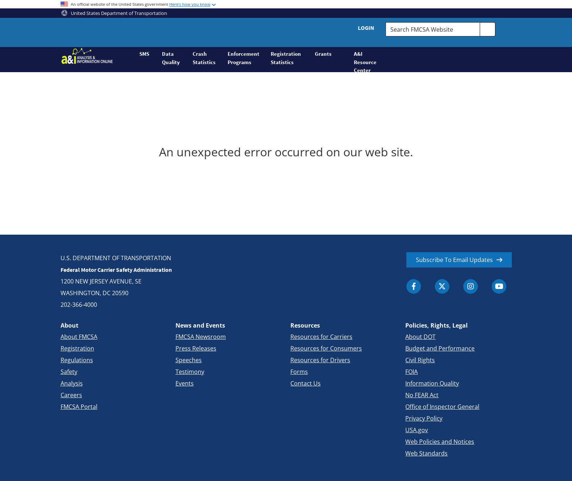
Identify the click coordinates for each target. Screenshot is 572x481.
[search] (488, 29)
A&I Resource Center (365, 61)
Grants (323, 53)
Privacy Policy (423, 418)
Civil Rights (420, 360)
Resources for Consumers (326, 348)
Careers (71, 395)
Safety (69, 372)
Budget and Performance (440, 348)
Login (366, 27)
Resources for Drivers (320, 360)
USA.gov (416, 430)
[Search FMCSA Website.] (433, 29)
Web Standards (426, 453)
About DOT (420, 337)
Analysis (72, 383)
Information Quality (432, 383)
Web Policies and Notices (439, 442)
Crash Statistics (204, 58)
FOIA (411, 372)
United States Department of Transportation (114, 13)
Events (184, 383)
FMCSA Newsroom (200, 337)
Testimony (189, 372)
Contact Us (305, 383)
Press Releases (195, 348)
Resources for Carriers (321, 337)
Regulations (77, 360)
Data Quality (171, 58)
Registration (77, 348)
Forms (299, 372)
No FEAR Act (421, 395)
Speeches (188, 360)
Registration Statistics (286, 58)
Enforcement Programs (243, 58)
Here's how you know (189, 4)
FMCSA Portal (79, 407)
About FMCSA (79, 337)
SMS (144, 53)
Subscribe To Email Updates (454, 260)
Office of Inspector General (442, 407)
